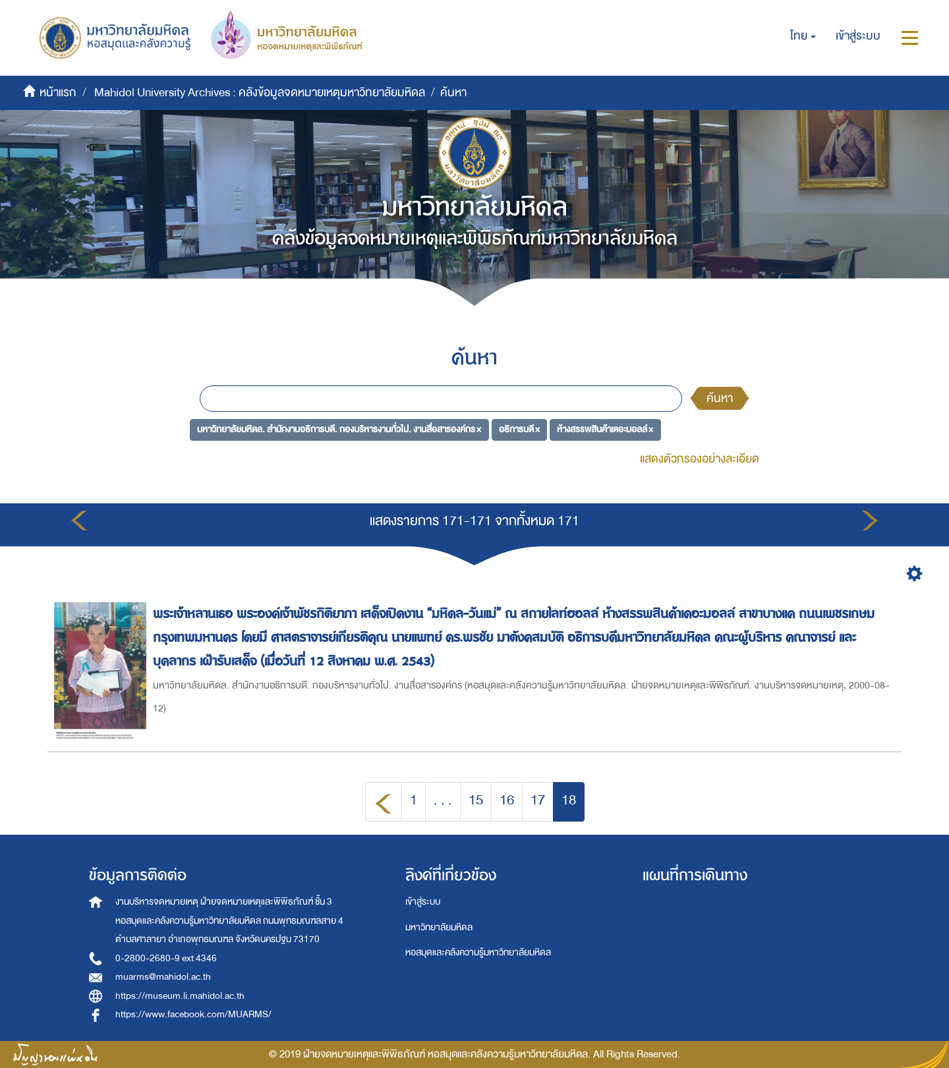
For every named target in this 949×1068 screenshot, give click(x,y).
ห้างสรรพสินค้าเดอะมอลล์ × (605, 429)
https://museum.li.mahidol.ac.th (179, 996)
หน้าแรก (58, 92)
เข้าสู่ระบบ (422, 901)
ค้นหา (719, 398)
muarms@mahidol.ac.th (163, 977)
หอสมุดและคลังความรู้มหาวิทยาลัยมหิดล (478, 952)
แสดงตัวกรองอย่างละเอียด (699, 459)
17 (538, 800)
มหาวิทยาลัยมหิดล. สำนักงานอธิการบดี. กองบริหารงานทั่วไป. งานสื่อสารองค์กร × (339, 429)
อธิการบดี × (519, 429)
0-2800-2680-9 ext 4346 (166, 958)
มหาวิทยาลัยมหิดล (439, 927)
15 (476, 800)
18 (568, 800)
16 (507, 800)
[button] (803, 36)
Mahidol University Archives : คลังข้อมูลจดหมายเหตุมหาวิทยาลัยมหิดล (259, 92)
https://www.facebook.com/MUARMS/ (193, 1014)
